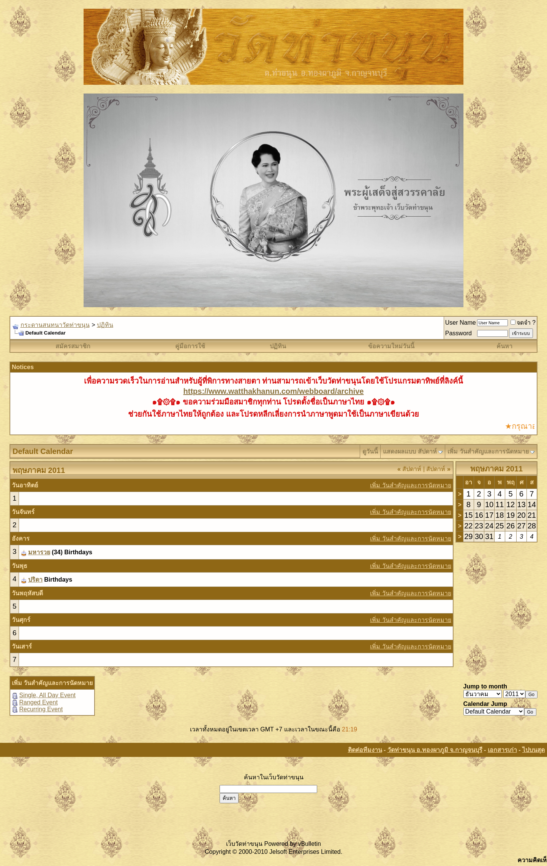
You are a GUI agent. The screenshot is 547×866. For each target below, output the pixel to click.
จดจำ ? (523, 322)
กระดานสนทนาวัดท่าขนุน (55, 325)
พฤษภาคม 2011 (496, 469)
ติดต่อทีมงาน (365, 750)
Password (458, 333)
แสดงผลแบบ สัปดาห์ (409, 451)
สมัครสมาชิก (72, 346)
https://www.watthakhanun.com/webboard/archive (273, 391)
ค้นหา (504, 346)
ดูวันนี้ (370, 451)
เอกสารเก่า (502, 750)
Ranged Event (38, 702)
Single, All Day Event (47, 695)
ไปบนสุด (533, 750)
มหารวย (39, 552)
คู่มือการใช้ (190, 346)
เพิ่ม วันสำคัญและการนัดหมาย (487, 451)
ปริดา (35, 579)
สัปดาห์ (409, 469)
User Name (460, 322)
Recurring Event (41, 709)
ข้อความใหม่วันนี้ (391, 346)
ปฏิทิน (105, 325)
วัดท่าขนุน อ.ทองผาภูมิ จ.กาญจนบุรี (434, 750)
